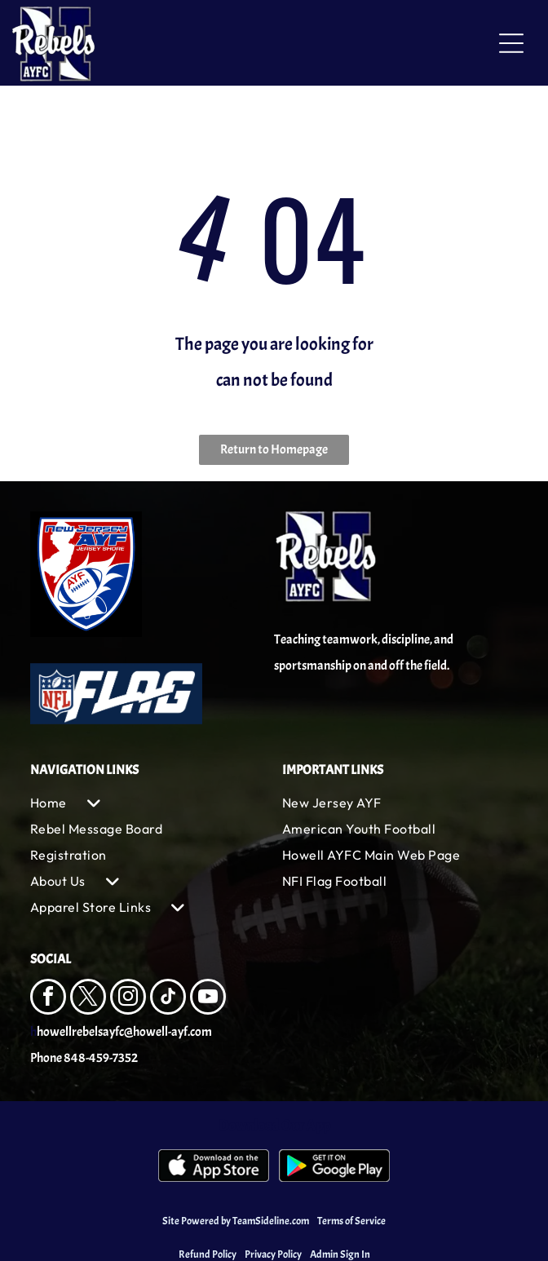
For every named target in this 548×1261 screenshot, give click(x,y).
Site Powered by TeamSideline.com (235, 1221)
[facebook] (48, 999)
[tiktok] (168, 999)
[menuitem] (148, 803)
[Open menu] (511, 43)
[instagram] (128, 999)
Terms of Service (351, 1221)
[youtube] (208, 999)
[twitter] (88, 999)
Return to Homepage (274, 449)
